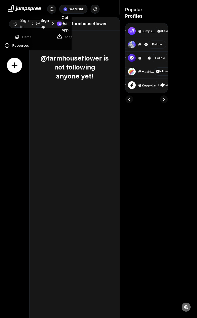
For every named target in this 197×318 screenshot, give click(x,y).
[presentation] (129, 99)
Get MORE (73, 9)
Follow (163, 31)
